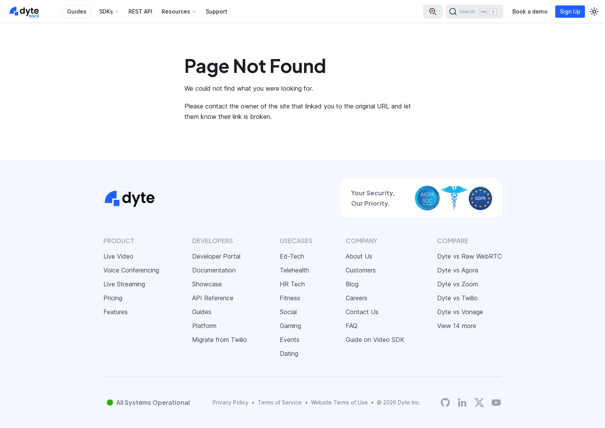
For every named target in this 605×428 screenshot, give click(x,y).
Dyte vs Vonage (460, 312)
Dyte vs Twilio (457, 298)
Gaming (290, 326)
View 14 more (456, 326)
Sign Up (570, 11)
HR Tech (292, 284)
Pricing (112, 298)
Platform (204, 326)
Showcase (207, 284)
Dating (289, 353)
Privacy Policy (230, 402)
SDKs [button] (106, 11)
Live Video (118, 256)
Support (216, 11)
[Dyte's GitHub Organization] (445, 402)
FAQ (351, 326)
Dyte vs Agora (457, 270)
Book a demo (530, 11)
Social (288, 312)
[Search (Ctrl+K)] (474, 12)
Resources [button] (176, 11)
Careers (356, 298)
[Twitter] (479, 402)
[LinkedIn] (462, 402)
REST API (140, 11)
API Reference (212, 298)
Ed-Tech (292, 256)
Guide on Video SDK (375, 339)
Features (115, 312)
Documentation (214, 270)
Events (289, 339)
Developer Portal (216, 256)
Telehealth (294, 270)
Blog (352, 284)
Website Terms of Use (339, 402)
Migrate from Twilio (219, 339)
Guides (76, 11)
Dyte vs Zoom (457, 284)
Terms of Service (280, 402)
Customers (361, 270)
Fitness (290, 298)
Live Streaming (124, 284)
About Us (359, 256)
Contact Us (362, 312)
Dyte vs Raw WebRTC (469, 256)
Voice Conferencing (131, 270)
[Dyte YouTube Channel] (496, 402)
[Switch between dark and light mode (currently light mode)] (594, 11)
